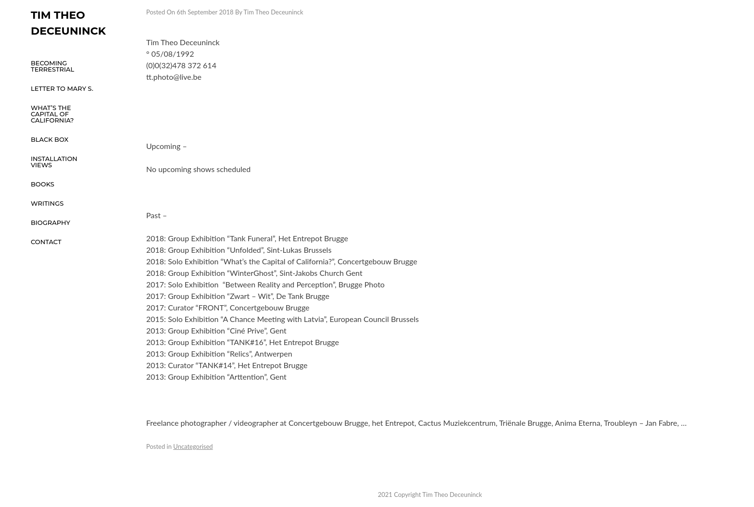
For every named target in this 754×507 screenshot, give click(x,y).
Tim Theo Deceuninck (273, 12)
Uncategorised (193, 446)
